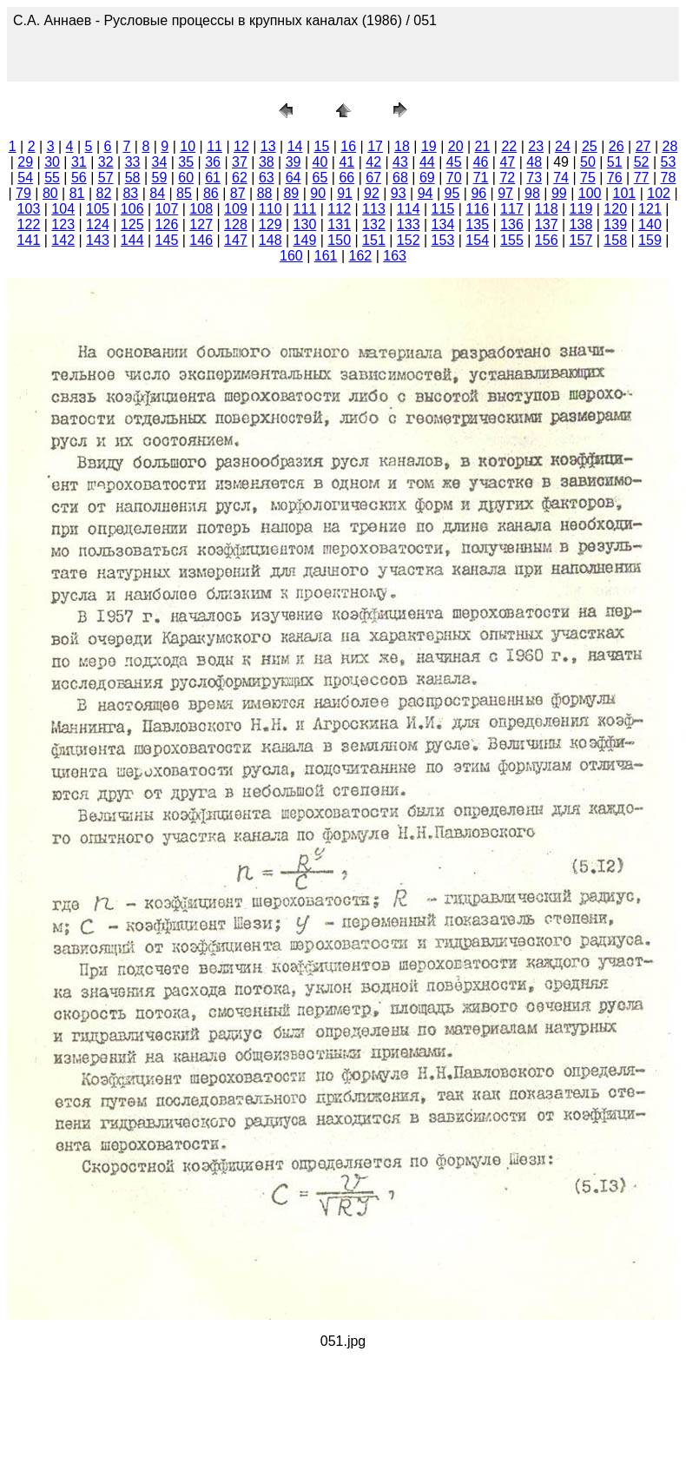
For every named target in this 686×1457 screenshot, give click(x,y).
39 (293, 162)
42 (373, 162)
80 (50, 193)
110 (270, 208)
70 (454, 177)
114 (408, 208)
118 (546, 208)
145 (167, 240)
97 (505, 193)
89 (291, 193)
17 (375, 146)
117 (512, 208)
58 (133, 177)
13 (268, 146)
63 (266, 177)
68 (400, 177)
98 (532, 193)
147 (235, 240)
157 (581, 240)
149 (305, 240)
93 (398, 193)
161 (326, 255)
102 (658, 193)
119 (581, 208)
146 (201, 240)
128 (235, 224)
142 (63, 240)
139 (615, 224)
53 (668, 162)
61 (213, 177)
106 (132, 208)
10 (187, 146)
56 (79, 177)
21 (483, 146)
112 (339, 208)
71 (481, 177)
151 (374, 240)
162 (361, 255)
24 (563, 146)
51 (615, 162)
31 (79, 162)
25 (589, 146)
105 (97, 208)
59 (160, 177)
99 (559, 193)
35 (186, 162)
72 (507, 177)
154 (477, 240)
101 (625, 193)
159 (650, 240)
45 (454, 162)
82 (104, 193)
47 (507, 162)
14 (295, 146)
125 (132, 224)
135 (477, 224)
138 (581, 224)
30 (52, 162)
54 (25, 177)
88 (265, 193)
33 (133, 162)
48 (534, 162)
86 (211, 193)
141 (29, 240)
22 (509, 146)
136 (512, 224)
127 (201, 224)
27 (643, 146)
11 (214, 146)
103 (29, 208)
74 (561, 177)
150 (339, 240)
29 (25, 162)
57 (106, 177)
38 (266, 162)
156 (546, 240)
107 (167, 208)
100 (590, 193)
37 (239, 162)
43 (400, 162)
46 (481, 162)
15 (322, 146)
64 (293, 177)
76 (615, 177)
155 (512, 240)
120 (615, 208)
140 (650, 224)
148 (270, 240)
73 (534, 177)
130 (305, 224)
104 (63, 208)
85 (184, 193)
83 (130, 193)
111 (305, 208)
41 (346, 162)
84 (157, 193)
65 (320, 177)
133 (408, 224)
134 (443, 224)
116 (477, 208)
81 (77, 193)
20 (456, 146)
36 (213, 162)
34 (160, 162)
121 (650, 208)
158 (615, 240)
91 (345, 193)
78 (668, 177)
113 (374, 208)
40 (320, 162)
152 (408, 240)
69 (427, 177)
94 (425, 193)
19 (429, 146)
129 (270, 224)
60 (186, 177)
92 (371, 193)
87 (238, 193)
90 (318, 193)
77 (642, 177)
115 (443, 208)
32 (106, 162)
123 (63, 224)
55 (52, 177)
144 (132, 240)
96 (478, 193)
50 (588, 162)
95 (452, 193)
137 (546, 224)
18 (402, 146)
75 (588, 177)
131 (339, 224)
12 (241, 146)
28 (669, 146)
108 (201, 208)
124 (97, 224)
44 (427, 162)
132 (374, 224)
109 (235, 208)
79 (23, 193)
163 (394, 255)
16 (348, 146)
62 (239, 177)
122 (29, 224)
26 (616, 146)
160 (291, 255)
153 (443, 240)
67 (373, 177)
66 (346, 177)
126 (167, 224)
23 (536, 146)
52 (642, 162)
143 (97, 240)
